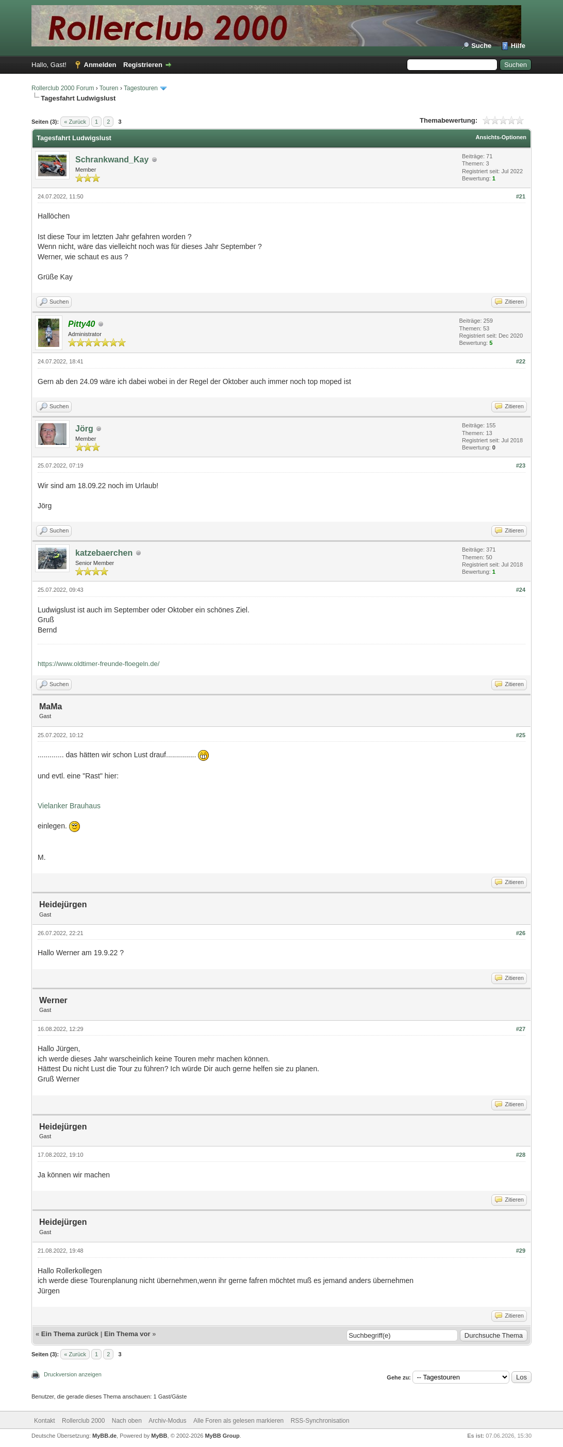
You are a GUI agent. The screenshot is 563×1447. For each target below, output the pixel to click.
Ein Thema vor (127, 1334)
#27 (520, 1029)
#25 (520, 735)
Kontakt (44, 1420)
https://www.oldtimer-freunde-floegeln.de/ (98, 664)
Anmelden (100, 65)
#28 (520, 1155)
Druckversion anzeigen (73, 1374)
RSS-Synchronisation (320, 1420)
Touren (109, 88)
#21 (520, 196)
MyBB (159, 1436)
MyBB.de (104, 1436)
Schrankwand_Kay (111, 159)
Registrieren (142, 65)
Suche (481, 45)
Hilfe (518, 45)
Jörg (84, 428)
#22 (520, 361)
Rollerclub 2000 (83, 1420)
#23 (520, 465)
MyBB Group (222, 1436)
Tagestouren (141, 88)
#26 (520, 933)
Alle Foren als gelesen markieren (238, 1420)
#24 (520, 590)
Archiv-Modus (167, 1420)
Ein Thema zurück (69, 1334)
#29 (520, 1251)
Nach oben (127, 1420)
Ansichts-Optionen (501, 137)
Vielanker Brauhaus (69, 806)
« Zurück (75, 122)
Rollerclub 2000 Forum (62, 88)
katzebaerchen (104, 552)
